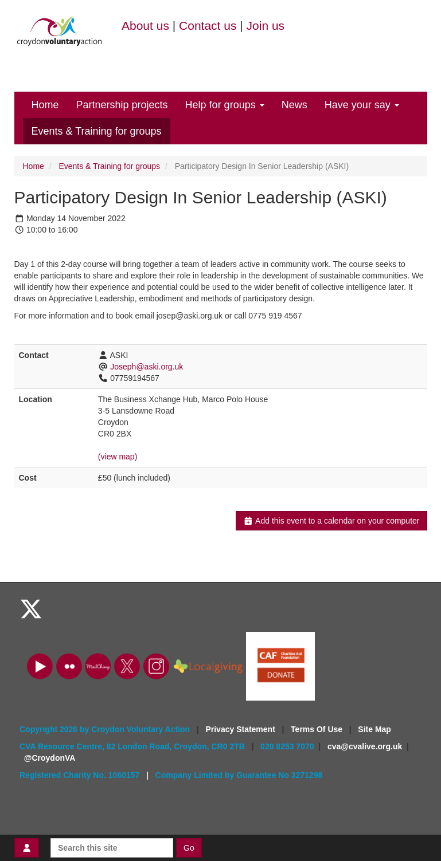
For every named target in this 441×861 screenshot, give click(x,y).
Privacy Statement (241, 729)
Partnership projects (122, 105)
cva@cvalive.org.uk (364, 746)
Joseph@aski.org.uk (146, 366)
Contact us (207, 25)
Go (189, 847)
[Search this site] (111, 848)
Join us (266, 25)
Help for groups (224, 105)
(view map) (117, 456)
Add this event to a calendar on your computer (331, 520)
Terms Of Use (318, 729)
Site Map (374, 729)
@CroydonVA (50, 757)
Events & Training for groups (97, 131)
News (294, 105)
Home (45, 105)
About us (145, 25)
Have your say (362, 105)
